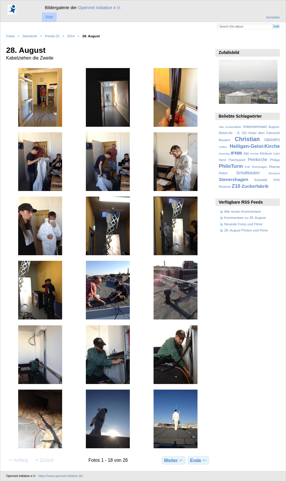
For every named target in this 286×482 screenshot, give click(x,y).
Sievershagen (233, 179)
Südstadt (260, 180)
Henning (224, 153)
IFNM (236, 152)
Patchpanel (237, 160)
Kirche (254, 153)
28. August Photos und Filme (246, 230)
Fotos (10, 36)
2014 (71, 36)
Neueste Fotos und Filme (243, 224)
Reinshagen (259, 166)
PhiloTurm (231, 166)
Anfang (18, 460)
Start (49, 17)
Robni (223, 173)
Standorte (29, 36)
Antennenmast (255, 127)
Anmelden (273, 17)
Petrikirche (257, 159)
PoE (247, 166)
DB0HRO (272, 140)
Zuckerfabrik (255, 186)
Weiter (173, 460)
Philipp (275, 160)
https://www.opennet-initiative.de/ (60, 476)
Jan (246, 153)
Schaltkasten (248, 172)
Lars (276, 153)
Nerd (222, 160)
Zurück (44, 460)
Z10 (236, 186)
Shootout (274, 173)
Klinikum (266, 153)
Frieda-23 (52, 36)
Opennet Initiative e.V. (99, 7)
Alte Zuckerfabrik (230, 126)
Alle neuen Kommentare (242, 211)
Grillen (223, 146)
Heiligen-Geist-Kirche (255, 146)
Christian (247, 139)
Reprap (274, 166)
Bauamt (224, 140)
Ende (198, 460)
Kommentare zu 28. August (244, 217)
